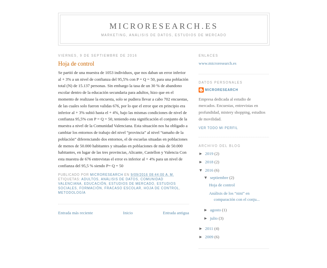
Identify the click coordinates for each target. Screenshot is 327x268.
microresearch (221, 90)
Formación (90, 188)
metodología (72, 192)
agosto (216, 209)
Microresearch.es (163, 26)
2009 (209, 236)
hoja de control (161, 188)
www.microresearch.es (217, 63)
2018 (209, 161)
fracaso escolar (122, 188)
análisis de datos (119, 179)
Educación (95, 183)
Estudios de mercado (131, 183)
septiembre (219, 177)
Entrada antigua (176, 212)
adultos (90, 179)
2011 (209, 228)
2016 (209, 170)
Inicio (128, 212)
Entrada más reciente (75, 212)
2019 (209, 153)
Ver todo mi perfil (218, 128)
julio (214, 218)
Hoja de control (222, 185)
